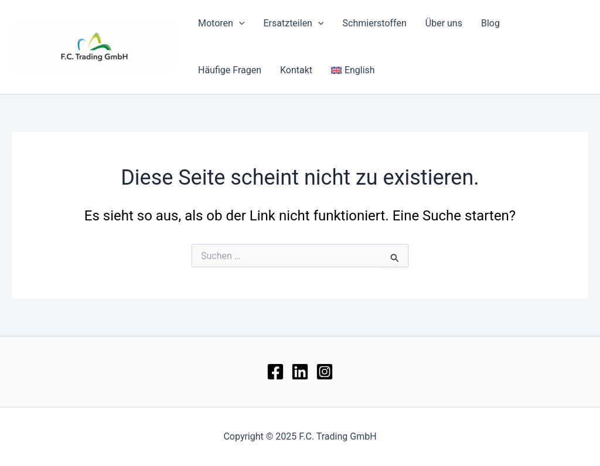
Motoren (221, 23)
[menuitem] (353, 70)
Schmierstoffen (375, 23)
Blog (490, 23)
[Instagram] (324, 371)
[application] (239, 23)
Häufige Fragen (229, 70)
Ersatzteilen (293, 23)
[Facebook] (275, 371)
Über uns (443, 23)
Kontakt (296, 70)
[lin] (300, 371)
